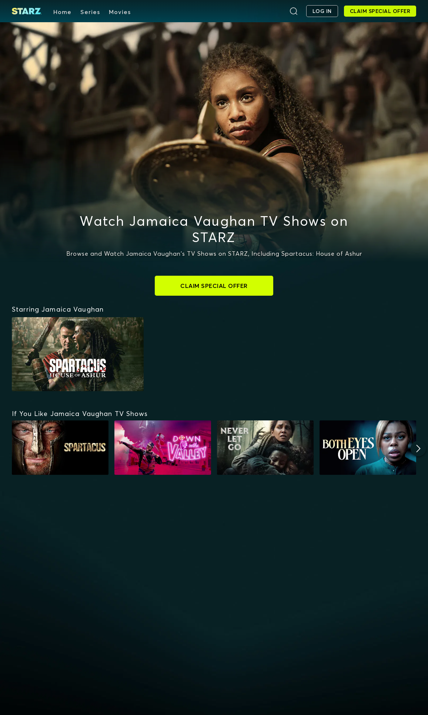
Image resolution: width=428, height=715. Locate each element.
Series (90, 12)
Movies (120, 12)
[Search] (293, 11)
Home (62, 12)
